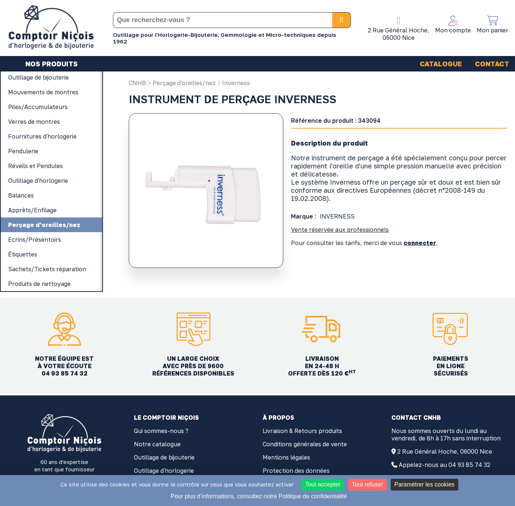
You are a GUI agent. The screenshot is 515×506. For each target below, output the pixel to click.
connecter (420, 243)
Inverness (233, 83)
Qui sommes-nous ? (161, 431)
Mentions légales (286, 457)
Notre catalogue (157, 444)
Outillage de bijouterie (164, 457)
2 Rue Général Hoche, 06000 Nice (444, 451)
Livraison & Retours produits (302, 431)
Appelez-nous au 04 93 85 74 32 (444, 464)
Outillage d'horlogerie (164, 470)
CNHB (137, 83)
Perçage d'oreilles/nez (182, 83)
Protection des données (296, 470)
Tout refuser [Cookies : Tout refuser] (367, 484)
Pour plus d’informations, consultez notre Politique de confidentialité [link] (259, 496)
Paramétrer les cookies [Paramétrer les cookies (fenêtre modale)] (424, 484)
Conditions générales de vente (305, 444)
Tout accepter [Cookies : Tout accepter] (322, 484)
